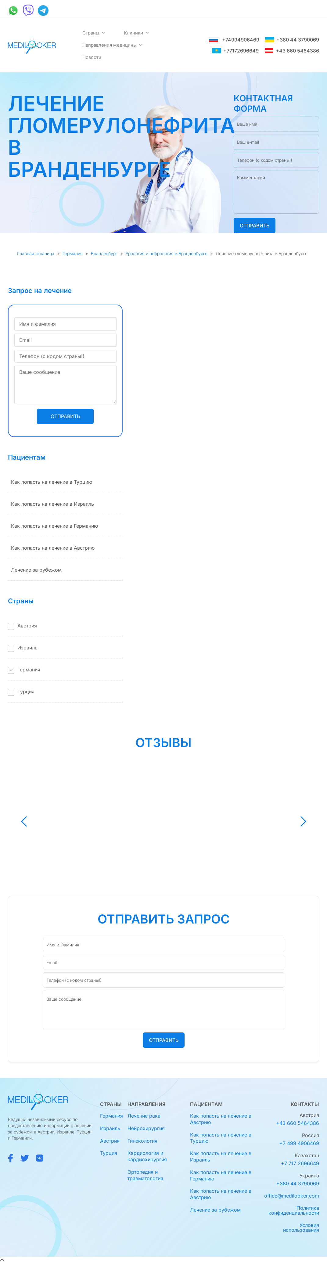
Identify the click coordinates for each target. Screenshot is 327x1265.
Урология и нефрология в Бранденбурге (166, 253)
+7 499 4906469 (299, 1143)
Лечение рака (144, 1116)
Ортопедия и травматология (145, 1175)
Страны (94, 33)
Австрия (27, 626)
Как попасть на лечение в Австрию (53, 548)
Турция (25, 692)
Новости (91, 57)
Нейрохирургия (146, 1128)
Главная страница (35, 253)
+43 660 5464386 (291, 51)
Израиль (27, 648)
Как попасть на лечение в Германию (54, 526)
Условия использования (301, 1227)
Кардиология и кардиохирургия (147, 1156)
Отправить (254, 225)
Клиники (136, 33)
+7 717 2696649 (300, 1163)
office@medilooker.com (291, 1195)
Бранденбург (104, 253)
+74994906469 (234, 40)
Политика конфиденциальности (293, 1210)
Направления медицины (112, 45)
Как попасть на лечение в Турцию (51, 482)
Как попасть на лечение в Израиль (52, 504)
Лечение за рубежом (36, 570)
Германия (73, 253)
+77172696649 (235, 51)
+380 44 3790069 (292, 40)
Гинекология (142, 1141)
